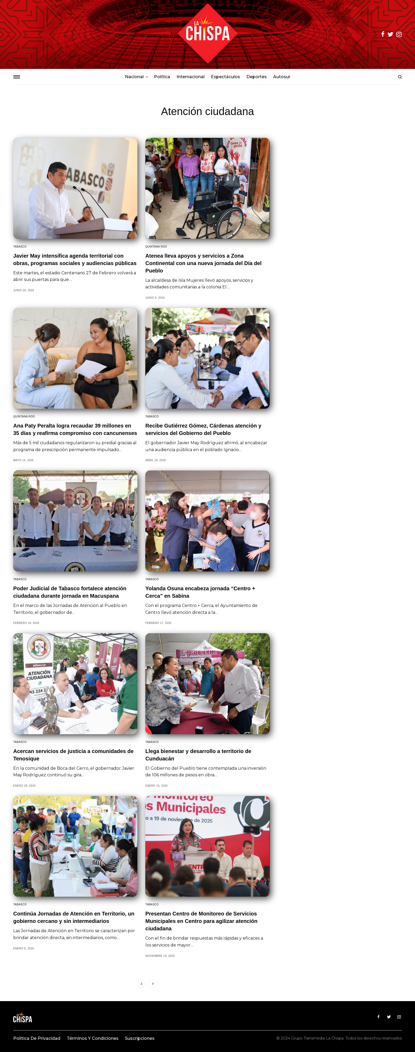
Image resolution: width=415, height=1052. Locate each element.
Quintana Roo (156, 246)
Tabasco (20, 246)
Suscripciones (140, 1038)
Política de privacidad (36, 1038)
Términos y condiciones (93, 1038)
